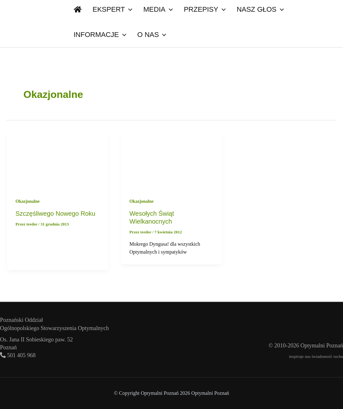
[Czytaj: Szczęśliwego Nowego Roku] (57, 159)
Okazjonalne (28, 201)
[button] (96, 34)
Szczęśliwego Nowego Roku (55, 213)
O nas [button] (85, 34)
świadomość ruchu (327, 356)
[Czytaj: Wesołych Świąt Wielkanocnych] (171, 159)
